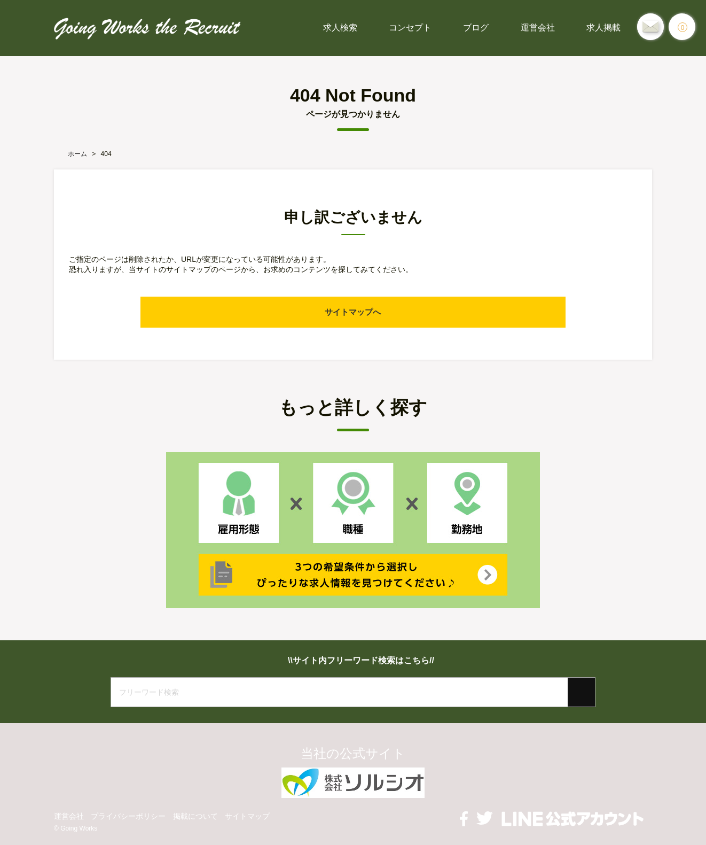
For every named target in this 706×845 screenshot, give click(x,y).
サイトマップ (247, 816)
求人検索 (340, 27)
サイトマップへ (353, 311)
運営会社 (538, 27)
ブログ (476, 27)
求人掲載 (603, 27)
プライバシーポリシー (128, 816)
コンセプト (410, 27)
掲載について (195, 816)
